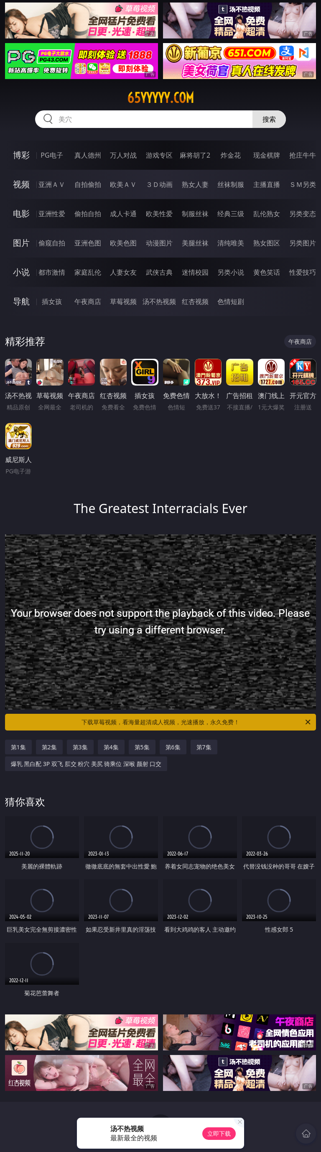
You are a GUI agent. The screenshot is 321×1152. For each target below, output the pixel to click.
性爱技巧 (302, 272)
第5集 (142, 747)
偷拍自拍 (87, 213)
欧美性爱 (159, 213)
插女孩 (52, 301)
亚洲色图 (87, 243)
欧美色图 (123, 243)
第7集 (203, 747)
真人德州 (87, 155)
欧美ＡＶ (123, 184)
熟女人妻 (195, 184)
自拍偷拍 (87, 184)
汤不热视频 (159, 301)
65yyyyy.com (160, 97)
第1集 (18, 747)
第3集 (80, 747)
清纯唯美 (230, 243)
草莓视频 (123, 301)
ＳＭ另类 (302, 184)
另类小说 (230, 272)
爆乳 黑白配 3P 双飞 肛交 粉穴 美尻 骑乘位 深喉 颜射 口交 (86, 764)
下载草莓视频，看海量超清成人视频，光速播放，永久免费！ (197, 722)
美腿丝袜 (195, 243)
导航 (21, 301)
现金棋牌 (266, 155)
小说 (21, 272)
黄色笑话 (266, 272)
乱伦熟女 (266, 213)
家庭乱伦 (87, 272)
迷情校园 (195, 272)
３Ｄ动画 (159, 184)
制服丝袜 (195, 213)
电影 (21, 213)
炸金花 (231, 155)
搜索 (269, 119)
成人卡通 (123, 213)
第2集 (49, 747)
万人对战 (123, 155)
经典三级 (230, 213)
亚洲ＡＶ (51, 184)
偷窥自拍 (51, 243)
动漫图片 (159, 243)
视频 (21, 184)
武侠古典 (159, 272)
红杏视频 (195, 301)
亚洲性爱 (51, 213)
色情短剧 (230, 301)
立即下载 (219, 1133)
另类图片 (302, 243)
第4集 (111, 747)
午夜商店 (87, 301)
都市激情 (51, 272)
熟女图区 (266, 243)
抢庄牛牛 (302, 155)
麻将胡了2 (195, 155)
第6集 (173, 747)
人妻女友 (123, 272)
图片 (21, 242)
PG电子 (52, 155)
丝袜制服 (230, 184)
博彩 (21, 155)
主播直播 (266, 184)
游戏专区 (159, 155)
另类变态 (302, 213)
